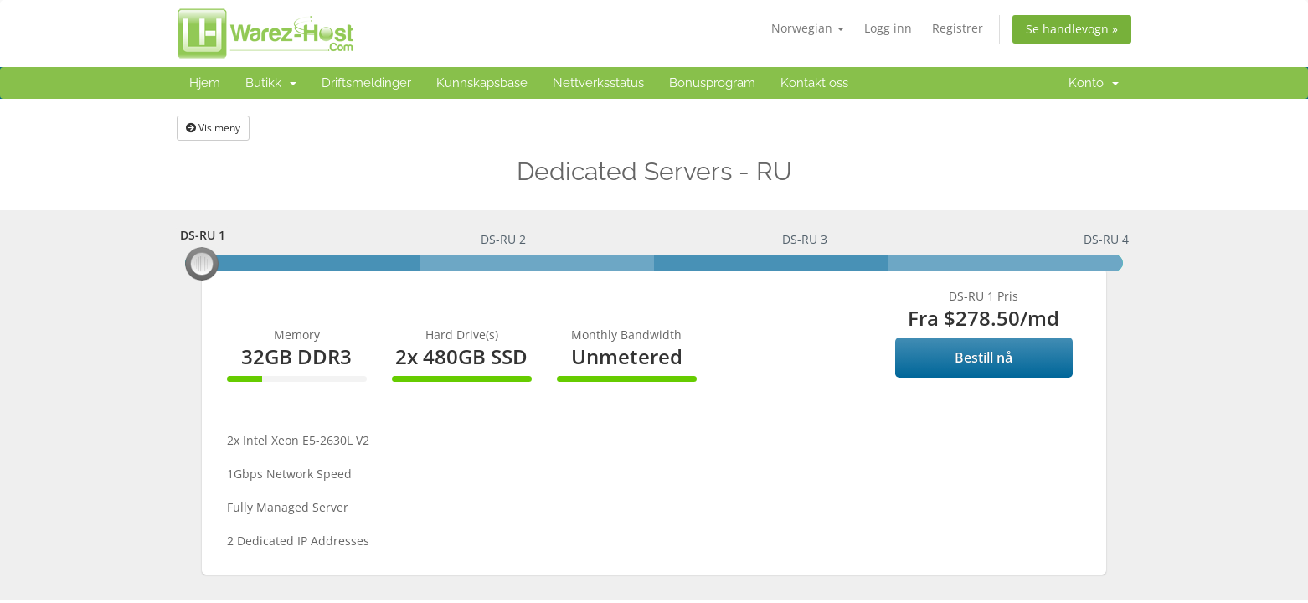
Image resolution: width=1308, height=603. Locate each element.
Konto (1094, 82)
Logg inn (888, 28)
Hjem (204, 82)
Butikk (270, 82)
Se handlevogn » (1072, 29)
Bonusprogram (712, 82)
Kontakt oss (814, 82)
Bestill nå (983, 357)
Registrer (957, 28)
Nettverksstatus (598, 82)
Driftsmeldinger (366, 82)
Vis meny (213, 128)
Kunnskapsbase (482, 82)
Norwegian (807, 28)
